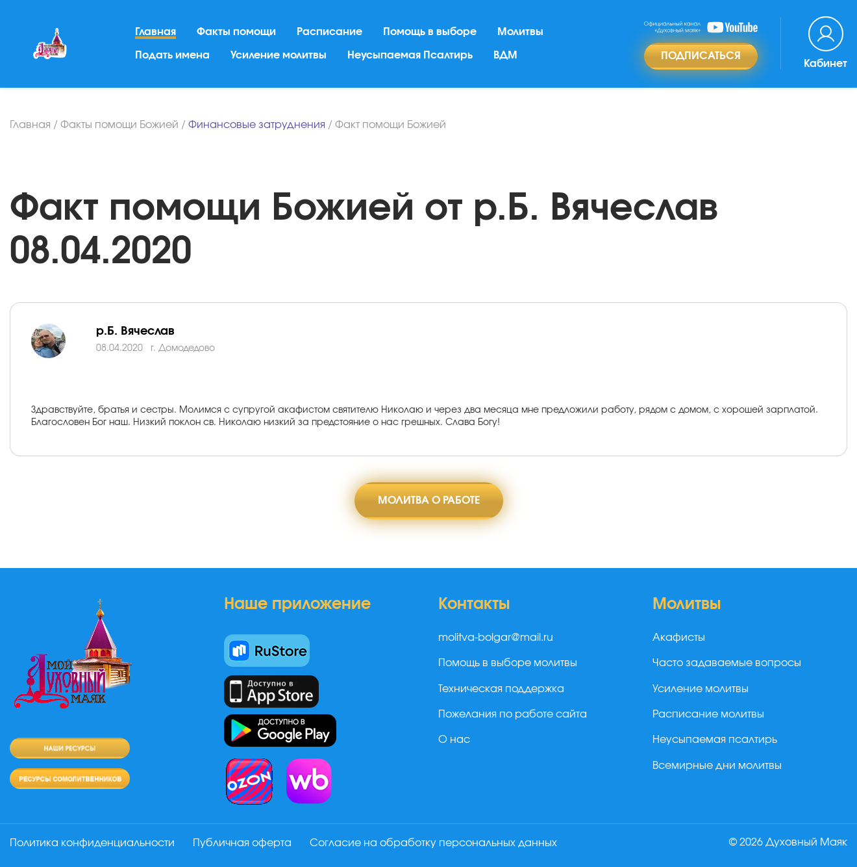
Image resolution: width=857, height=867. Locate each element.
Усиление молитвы (278, 55)
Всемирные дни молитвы (717, 765)
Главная (155, 32)
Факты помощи (236, 32)
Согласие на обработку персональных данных (433, 843)
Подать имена (172, 55)
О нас (454, 739)
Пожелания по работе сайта (512, 714)
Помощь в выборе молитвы (507, 663)
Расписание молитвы (708, 714)
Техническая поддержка (501, 689)
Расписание (329, 32)
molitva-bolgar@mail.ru (495, 637)
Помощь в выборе (430, 32)
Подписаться (701, 56)
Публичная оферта (242, 843)
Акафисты (678, 637)
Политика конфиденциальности (92, 843)
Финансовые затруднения (256, 125)
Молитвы (520, 32)
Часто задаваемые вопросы (726, 663)
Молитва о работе (429, 500)
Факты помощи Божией (119, 125)
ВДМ (505, 55)
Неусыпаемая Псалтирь (410, 55)
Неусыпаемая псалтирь (714, 739)
